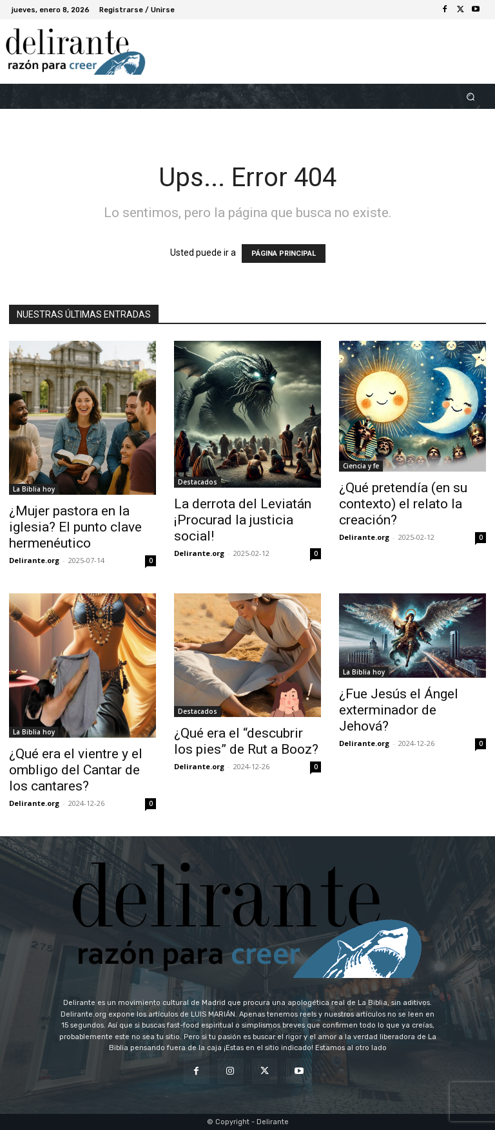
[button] (470, 96)
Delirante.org (34, 560)
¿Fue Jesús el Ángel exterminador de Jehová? (398, 710)
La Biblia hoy (34, 488)
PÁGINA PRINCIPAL (283, 253)
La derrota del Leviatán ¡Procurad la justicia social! (242, 520)
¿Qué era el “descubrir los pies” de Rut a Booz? (246, 741)
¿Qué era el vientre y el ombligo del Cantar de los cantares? (75, 770)
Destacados (197, 481)
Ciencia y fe (361, 465)
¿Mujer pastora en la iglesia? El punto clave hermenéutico (75, 527)
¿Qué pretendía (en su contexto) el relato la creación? (403, 504)
